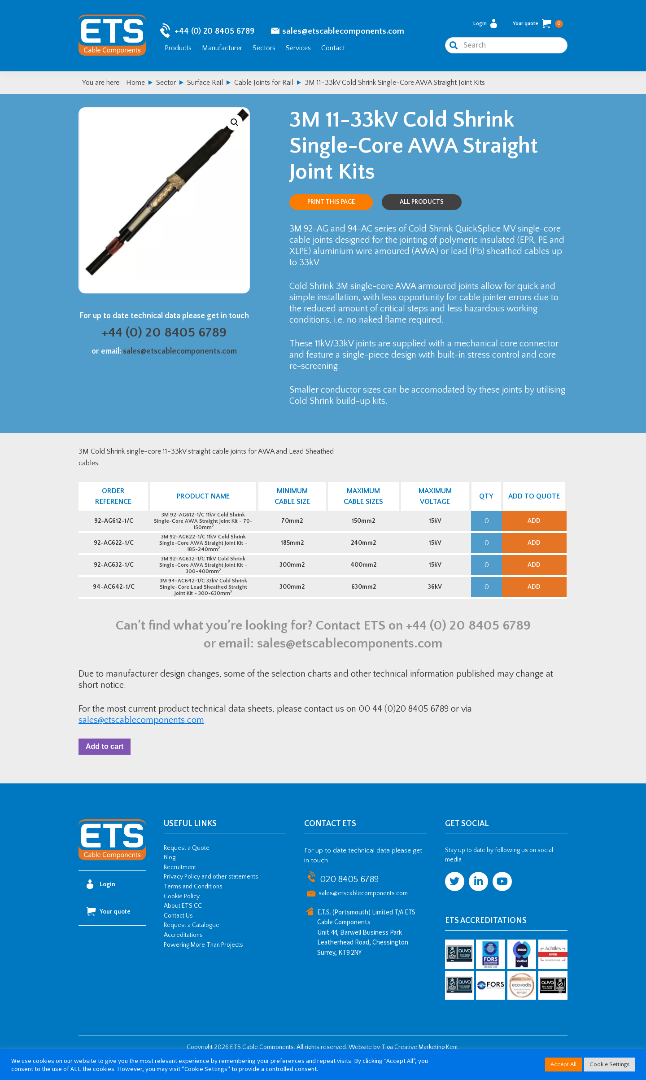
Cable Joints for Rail (263, 83)
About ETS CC (183, 924)
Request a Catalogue (191, 944)
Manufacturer (222, 48)
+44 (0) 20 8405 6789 (214, 31)
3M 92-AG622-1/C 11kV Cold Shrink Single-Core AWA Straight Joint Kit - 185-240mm (203, 549)
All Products (422, 202)
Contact (333, 48)
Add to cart (106, 763)
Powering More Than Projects (203, 963)
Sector (166, 83)
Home (135, 83)
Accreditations (183, 953)
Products (178, 48)
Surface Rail (205, 83)
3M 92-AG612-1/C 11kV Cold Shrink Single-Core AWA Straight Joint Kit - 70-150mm (203, 524)
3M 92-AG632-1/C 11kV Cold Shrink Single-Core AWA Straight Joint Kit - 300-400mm (203, 575)
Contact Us (178, 934)
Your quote (538, 24)
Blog (169, 876)
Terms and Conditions (193, 905)
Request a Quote (187, 866)
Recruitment (180, 885)
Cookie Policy (182, 914)
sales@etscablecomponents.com (343, 31)
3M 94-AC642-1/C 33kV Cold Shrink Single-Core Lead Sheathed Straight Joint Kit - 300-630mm (202, 600)
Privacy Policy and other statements (211, 895)
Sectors (264, 48)
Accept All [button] (563, 1064)
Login (485, 24)
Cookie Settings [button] (609, 1064)
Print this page (331, 202)
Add (534, 523)
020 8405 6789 (349, 898)
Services (298, 48)
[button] (235, 123)
